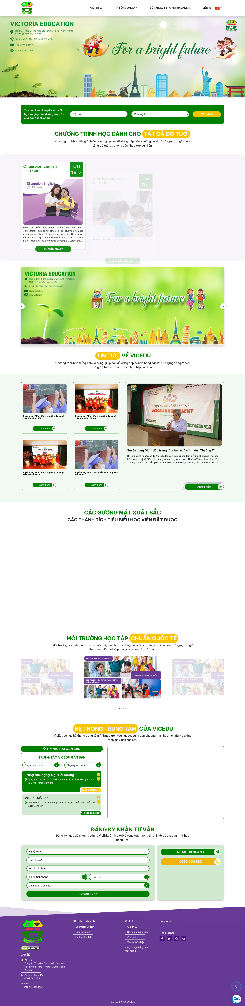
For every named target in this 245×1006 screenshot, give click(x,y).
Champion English (83, 926)
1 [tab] (119, 708)
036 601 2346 (91, 790)
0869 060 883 (199, 861)
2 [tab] (121, 708)
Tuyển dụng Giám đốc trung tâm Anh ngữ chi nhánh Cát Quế (43, 473)
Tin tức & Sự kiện (124, 7)
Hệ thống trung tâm (136, 932)
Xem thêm (47, 428)
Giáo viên (131, 937)
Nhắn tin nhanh (198, 852)
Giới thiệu (96, 7)
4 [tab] (125, 708)
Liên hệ (207, 7)
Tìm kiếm (191, 114)
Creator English (82, 932)
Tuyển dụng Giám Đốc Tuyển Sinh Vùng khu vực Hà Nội (96, 473)
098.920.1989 (90, 813)
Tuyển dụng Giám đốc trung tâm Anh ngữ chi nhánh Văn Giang (95, 417)
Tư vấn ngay (88, 893)
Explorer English (82, 937)
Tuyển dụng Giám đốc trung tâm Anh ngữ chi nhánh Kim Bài (43, 417)
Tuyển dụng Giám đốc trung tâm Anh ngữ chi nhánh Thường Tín (171, 450)
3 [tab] (123, 708)
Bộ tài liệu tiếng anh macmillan (170, 7)
